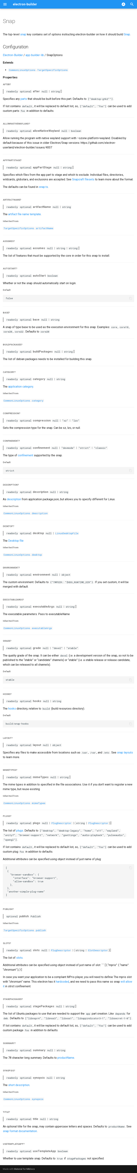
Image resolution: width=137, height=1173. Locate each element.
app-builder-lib (35, 55)
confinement (25, 455)
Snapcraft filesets (83, 179)
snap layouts (125, 752)
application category (20, 386)
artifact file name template (24, 214)
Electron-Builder (13, 55)
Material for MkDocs (24, 1169)
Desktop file (16, 540)
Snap (127, 34)
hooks (12, 708)
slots (19, 957)
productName (65, 1057)
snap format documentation (20, 1131)
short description (18, 1085)
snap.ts (43, 187)
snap (23, 34)
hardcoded (62, 981)
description (14, 499)
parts (24, 99)
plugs (19, 830)
